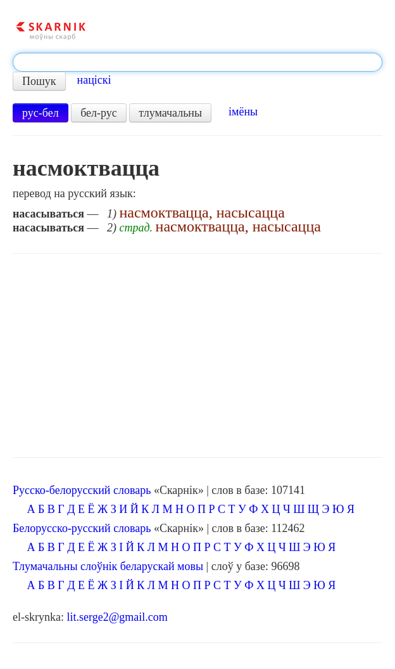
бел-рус (98, 113)
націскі (94, 80)
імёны (243, 111)
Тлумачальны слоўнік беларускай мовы (108, 566)
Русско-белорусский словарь (82, 490)
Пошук (39, 81)
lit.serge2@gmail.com (116, 617)
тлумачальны (170, 113)
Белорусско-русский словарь (82, 528)
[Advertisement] (197, 356)
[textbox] (197, 62)
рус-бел (40, 113)
